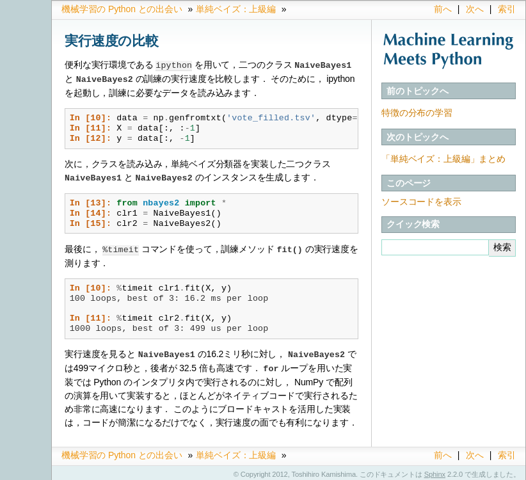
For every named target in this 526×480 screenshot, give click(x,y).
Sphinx (434, 470)
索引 (507, 9)
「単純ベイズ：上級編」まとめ (443, 159)
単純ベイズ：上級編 (236, 9)
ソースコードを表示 (421, 201)
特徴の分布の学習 (416, 113)
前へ (443, 9)
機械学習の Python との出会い (121, 9)
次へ (475, 9)
